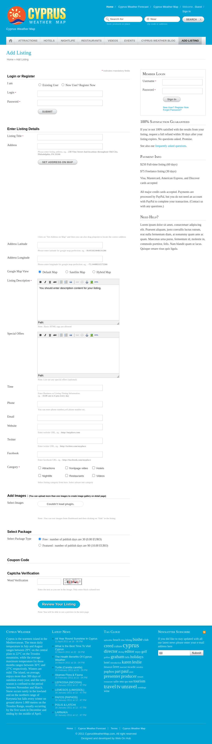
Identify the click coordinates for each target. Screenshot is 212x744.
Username (149, 81)
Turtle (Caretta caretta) (68, 667)
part (118, 671)
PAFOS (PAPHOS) (66, 697)
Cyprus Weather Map (166, 6)
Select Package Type (19, 538)
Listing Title (15, 136)
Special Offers (15, 333)
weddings (142, 687)
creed (108, 645)
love (116, 667)
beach (116, 639)
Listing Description (19, 280)
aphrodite (108, 640)
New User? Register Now (176, 107)
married (123, 667)
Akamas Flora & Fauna (69, 674)
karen (126, 662)
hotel (107, 662)
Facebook (12, 453)
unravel (129, 686)
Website (12, 425)
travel (110, 686)
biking (129, 640)
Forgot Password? (172, 110)
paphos (109, 671)
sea (122, 681)
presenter (112, 676)
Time (10, 386)
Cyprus (10, 638)
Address (12, 145)
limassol (108, 667)
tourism (139, 681)
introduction (115, 663)
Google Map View (18, 271)
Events (129, 40)
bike (123, 640)
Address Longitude (18, 257)
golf (144, 651)
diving (121, 652)
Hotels (49, 40)
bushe (138, 639)
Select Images (15, 502)
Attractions (27, 40)
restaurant (108, 682)
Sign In (186, 11)
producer (129, 676)
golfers (107, 657)
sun (130, 681)
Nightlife (68, 40)
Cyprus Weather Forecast (133, 6)
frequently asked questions (170, 146)
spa (126, 681)
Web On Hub (123, 738)
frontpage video (76, 468)
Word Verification (17, 580)
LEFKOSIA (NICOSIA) (68, 682)
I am (9, 83)
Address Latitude (17, 244)
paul (125, 671)
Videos (113, 40)
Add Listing (190, 40)
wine (107, 691)
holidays (136, 657)
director (111, 651)
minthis (139, 667)
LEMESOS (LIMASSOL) (69, 689)
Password (13, 101)
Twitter (11, 439)
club (145, 639)
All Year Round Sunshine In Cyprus (76, 638)
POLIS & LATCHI (65, 704)
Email (10, 416)
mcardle (131, 667)
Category (13, 467)
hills (127, 657)
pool (131, 672)
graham (117, 656)
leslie (137, 662)
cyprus (131, 645)
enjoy (138, 651)
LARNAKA (61, 712)
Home (109, 6)
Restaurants (91, 40)
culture (118, 646)
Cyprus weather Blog (158, 40)
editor (129, 651)
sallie (116, 681)
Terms (114, 728)
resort (140, 676)
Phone (11, 402)
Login (11, 92)
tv (119, 686)
